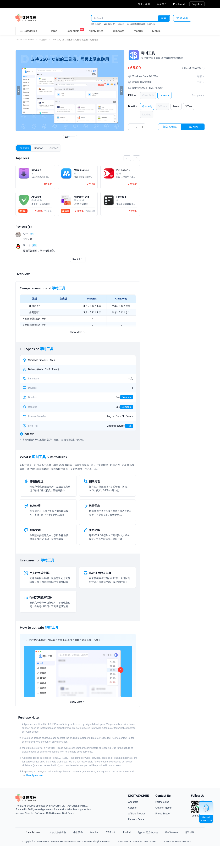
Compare (198, 95)
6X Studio (111, 832)
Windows (118, 31)
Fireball (127, 832)
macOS (138, 31)
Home (53, 31)
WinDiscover (171, 832)
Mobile (156, 31)
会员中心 (161, 4)
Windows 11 (109, 24)
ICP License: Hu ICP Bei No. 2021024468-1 (137, 841)
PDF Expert (96, 24)
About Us (133, 802)
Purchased (179, 4)
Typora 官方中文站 (148, 832)
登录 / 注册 (144, 4)
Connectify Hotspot (136, 24)
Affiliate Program (137, 813)
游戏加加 (189, 832)
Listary (121, 24)
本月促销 (43, 39)
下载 (129, 425)
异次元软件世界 (58, 832)
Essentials (73, 30)
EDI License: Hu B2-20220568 (177, 841)
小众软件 (78, 832)
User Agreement (34, 775)
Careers (132, 807)
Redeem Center (136, 819)
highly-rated (96, 31)
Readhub (94, 832)
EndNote (151, 24)
